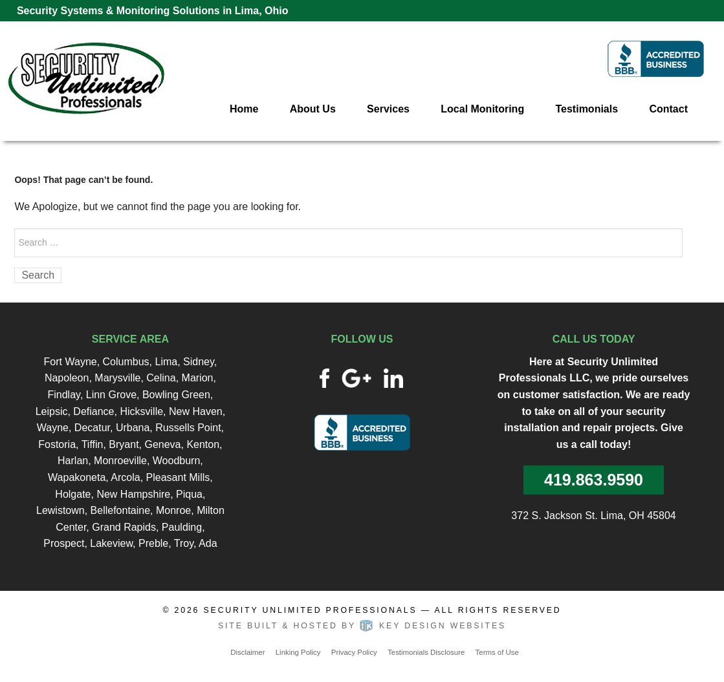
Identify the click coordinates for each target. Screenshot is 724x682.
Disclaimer (247, 652)
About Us (313, 108)
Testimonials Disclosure (426, 652)
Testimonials (586, 108)
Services (388, 108)
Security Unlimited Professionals (310, 610)
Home (244, 108)
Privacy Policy (354, 652)
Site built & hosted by (362, 625)
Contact (668, 108)
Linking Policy (298, 652)
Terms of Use (497, 652)
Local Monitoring (482, 108)
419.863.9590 (593, 480)
